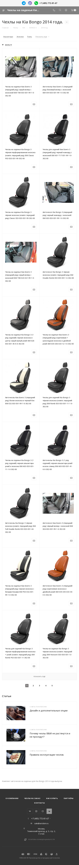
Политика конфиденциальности (41, 839)
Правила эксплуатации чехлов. (47, 754)
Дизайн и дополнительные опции (49, 710)
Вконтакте (30, 811)
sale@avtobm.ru (41, 823)
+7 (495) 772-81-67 (48, 3)
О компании (12, 798)
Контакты (39, 803)
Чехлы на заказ (32, 798)
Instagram (36, 811)
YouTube (42, 811)
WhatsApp (49, 811)
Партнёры (68, 798)
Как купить (52, 798)
